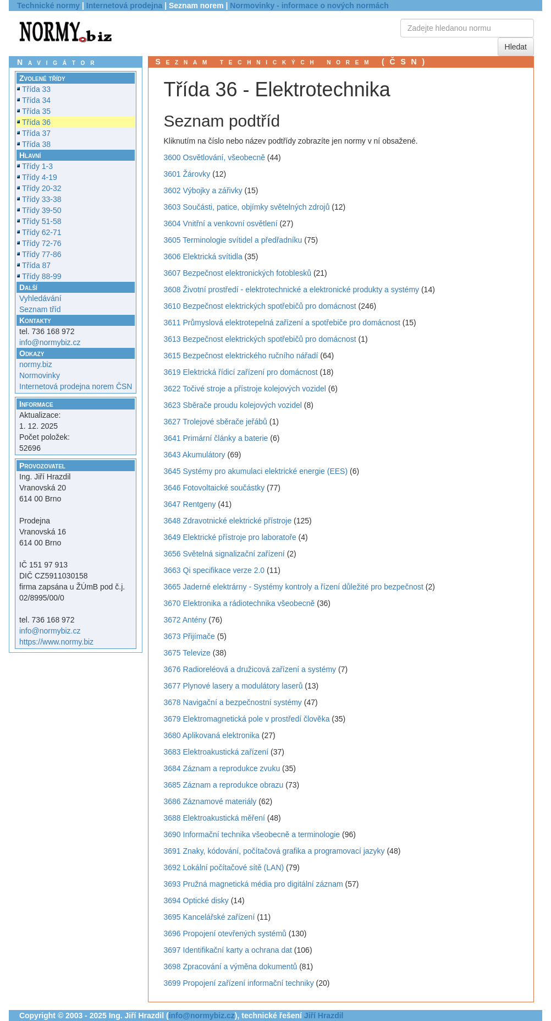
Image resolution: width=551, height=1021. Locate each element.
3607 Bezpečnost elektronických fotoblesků (238, 273)
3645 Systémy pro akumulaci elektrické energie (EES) (256, 471)
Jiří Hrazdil (324, 1015)
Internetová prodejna (124, 5)
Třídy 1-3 (37, 166)
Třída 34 (36, 100)
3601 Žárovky (187, 174)
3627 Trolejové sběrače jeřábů (215, 421)
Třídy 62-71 (42, 232)
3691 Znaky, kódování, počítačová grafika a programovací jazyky (274, 851)
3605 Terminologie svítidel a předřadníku (233, 240)
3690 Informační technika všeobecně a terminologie (252, 834)
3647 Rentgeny (190, 504)
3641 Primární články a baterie (216, 438)
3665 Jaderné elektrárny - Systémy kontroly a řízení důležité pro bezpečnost (293, 586)
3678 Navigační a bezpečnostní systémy (233, 702)
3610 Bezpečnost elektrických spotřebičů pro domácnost (260, 306)
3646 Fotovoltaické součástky (214, 487)
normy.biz (35, 364)
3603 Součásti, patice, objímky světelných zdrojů (247, 207)
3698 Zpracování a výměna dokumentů (230, 966)
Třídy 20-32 (42, 188)
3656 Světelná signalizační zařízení (224, 553)
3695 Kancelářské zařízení (209, 917)
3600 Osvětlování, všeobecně (214, 157)
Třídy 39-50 (42, 210)
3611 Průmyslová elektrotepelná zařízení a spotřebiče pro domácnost (282, 322)
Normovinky (39, 375)
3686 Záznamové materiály (210, 801)
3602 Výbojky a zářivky (203, 190)
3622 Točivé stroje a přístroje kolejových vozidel (245, 388)
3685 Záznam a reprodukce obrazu (224, 784)
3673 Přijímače (189, 636)
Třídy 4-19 (39, 177)
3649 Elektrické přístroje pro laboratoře (230, 537)
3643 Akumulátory (194, 454)
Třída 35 (36, 111)
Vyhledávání (40, 298)
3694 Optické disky (196, 900)
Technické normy (48, 5)
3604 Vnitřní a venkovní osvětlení (221, 223)
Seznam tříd (39, 309)
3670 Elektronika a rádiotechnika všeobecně (239, 603)
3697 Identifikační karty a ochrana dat (228, 950)
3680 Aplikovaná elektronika (212, 735)
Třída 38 (36, 144)
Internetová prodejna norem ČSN (75, 386)
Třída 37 (36, 133)
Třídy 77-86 (42, 254)
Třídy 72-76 (42, 243)
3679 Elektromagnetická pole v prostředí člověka (247, 718)
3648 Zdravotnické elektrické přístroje (228, 520)
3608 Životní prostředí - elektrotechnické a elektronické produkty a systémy (292, 289)
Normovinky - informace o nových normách (309, 5)
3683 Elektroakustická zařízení (216, 751)
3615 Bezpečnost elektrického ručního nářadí (241, 355)
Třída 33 (36, 89)
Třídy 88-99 (42, 276)
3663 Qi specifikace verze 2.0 (214, 570)
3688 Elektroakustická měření (214, 817)
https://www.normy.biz (56, 641)
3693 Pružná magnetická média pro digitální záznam (253, 884)
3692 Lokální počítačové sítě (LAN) (224, 867)
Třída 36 (36, 122)
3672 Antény (185, 619)
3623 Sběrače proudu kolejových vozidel (233, 405)
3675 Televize (187, 652)
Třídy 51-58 (42, 221)
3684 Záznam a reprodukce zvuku (222, 768)
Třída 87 (36, 265)
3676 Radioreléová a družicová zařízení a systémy (250, 669)
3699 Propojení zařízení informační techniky (239, 983)
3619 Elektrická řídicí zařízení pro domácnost (241, 372)
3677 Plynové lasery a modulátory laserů (233, 685)
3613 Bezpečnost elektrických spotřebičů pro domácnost (260, 339)
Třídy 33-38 (42, 199)
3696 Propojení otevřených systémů (225, 933)
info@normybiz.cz (49, 342)
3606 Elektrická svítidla (203, 256)
